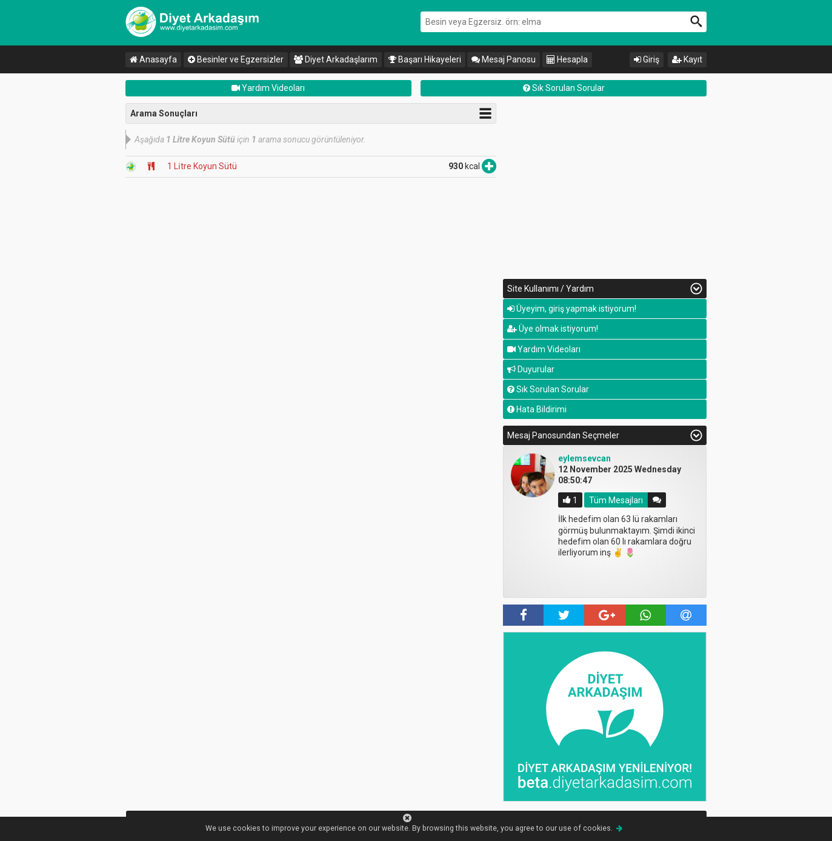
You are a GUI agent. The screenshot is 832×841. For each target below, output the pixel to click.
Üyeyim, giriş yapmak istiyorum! (571, 308)
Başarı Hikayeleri (424, 59)
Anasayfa (153, 59)
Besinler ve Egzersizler (236, 59)
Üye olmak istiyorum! (552, 328)
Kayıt (687, 59)
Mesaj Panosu (503, 59)
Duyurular (530, 369)
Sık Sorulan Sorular (564, 88)
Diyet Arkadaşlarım (336, 59)
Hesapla (567, 59)
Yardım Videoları (268, 88)
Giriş (646, 59)
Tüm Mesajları (616, 499)
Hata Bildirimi (537, 409)
